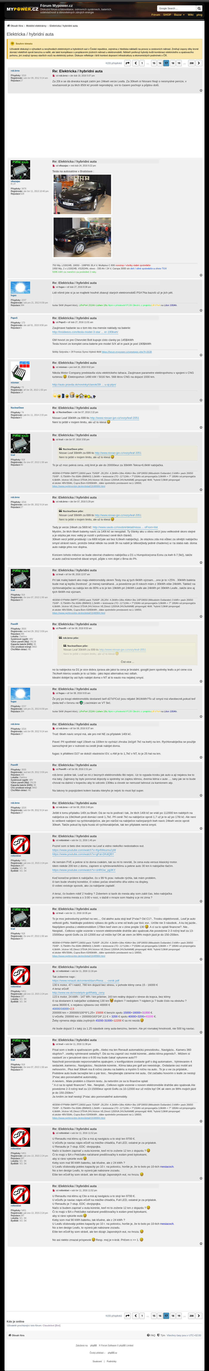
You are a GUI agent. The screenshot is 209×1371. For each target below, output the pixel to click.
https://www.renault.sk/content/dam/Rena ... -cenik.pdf (85, 980)
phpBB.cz (112, 1353)
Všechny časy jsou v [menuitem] (184, 1335)
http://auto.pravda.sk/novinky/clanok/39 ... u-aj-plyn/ (84, 384)
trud (13, 455)
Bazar (178, 14)
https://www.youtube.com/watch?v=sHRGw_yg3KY (84, 870)
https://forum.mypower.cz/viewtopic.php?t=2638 (127, 352)
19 (179, 63)
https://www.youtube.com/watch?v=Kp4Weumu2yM (84, 850)
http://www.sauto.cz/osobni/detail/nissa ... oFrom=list (125, 527)
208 (192, 63)
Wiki (191, 14)
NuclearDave (17, 408)
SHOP (167, 14)
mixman (15, 382)
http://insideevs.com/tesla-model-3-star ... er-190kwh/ (85, 332)
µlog (199, 14)
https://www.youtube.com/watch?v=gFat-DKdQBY (83, 854)
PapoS (14, 318)
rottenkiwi (16, 856)
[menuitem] (42, 25)
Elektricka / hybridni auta (30, 34)
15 (154, 63)
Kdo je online (15, 1321)
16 (160, 63)
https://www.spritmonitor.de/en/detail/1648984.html (78, 486)
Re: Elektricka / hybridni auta (77, 71)
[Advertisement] (104, 126)
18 (173, 63)
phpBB (93, 1345)
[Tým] (161, 1335)
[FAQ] (151, 1335)
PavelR (14, 624)
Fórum (156, 14)
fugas (14, 295)
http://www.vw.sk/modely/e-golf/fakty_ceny (78, 992)
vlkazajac (15, 181)
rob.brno (15, 71)
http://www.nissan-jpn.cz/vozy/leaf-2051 (114, 417)
